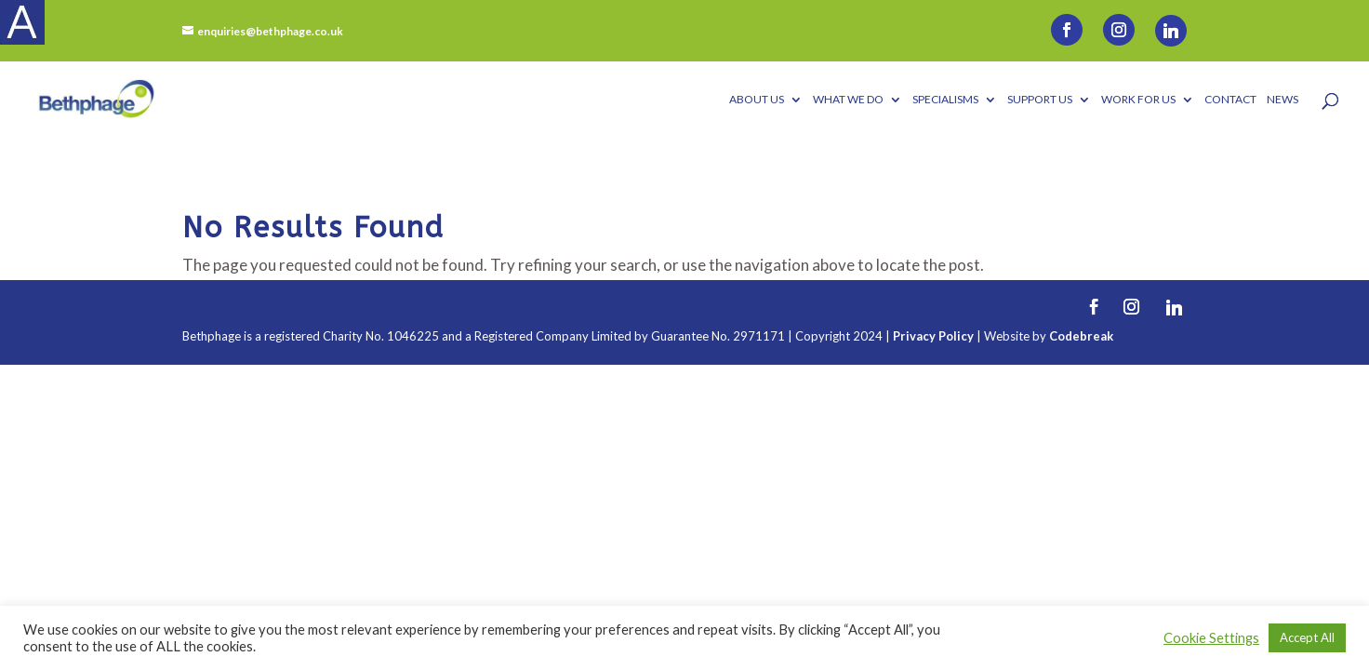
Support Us (1039, 99)
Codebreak (1081, 335)
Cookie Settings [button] (1211, 638)
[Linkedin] (1171, 31)
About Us (756, 99)
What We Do (848, 99)
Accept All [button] (1307, 637)
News (1282, 99)
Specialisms (945, 99)
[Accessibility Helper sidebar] (22, 22)
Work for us (1138, 99)
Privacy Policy (933, 335)
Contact (1230, 99)
